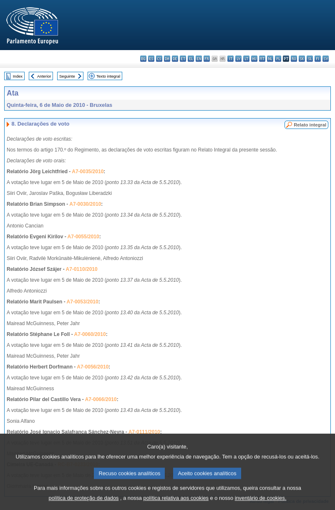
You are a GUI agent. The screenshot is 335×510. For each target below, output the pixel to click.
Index (18, 76)
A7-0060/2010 (90, 334)
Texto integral (108, 76)
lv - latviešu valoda (238, 59)
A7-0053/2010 (82, 302)
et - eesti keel (183, 59)
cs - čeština (159, 59)
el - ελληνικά (191, 59)
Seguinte (67, 76)
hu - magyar (254, 59)
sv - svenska (325, 59)
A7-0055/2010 (83, 237)
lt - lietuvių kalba (246, 59)
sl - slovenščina (310, 59)
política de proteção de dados (84, 504)
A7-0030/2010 (85, 204)
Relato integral (310, 124)
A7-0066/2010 (101, 399)
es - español (151, 59)
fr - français (207, 59)
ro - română (294, 59)
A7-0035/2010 (87, 171)
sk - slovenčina (302, 59)
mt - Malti (262, 59)
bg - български (143, 59)
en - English (199, 59)
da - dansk (167, 59)
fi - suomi (318, 59)
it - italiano (230, 59)
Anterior (44, 76)
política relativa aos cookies (176, 504)
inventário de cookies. (261, 504)
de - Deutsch (175, 59)
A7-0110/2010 (82, 269)
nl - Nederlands (270, 59)
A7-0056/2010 (92, 367)
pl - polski (278, 59)
